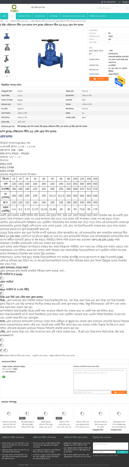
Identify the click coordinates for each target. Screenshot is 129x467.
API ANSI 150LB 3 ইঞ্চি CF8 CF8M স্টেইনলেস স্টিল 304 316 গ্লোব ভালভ (27, 424)
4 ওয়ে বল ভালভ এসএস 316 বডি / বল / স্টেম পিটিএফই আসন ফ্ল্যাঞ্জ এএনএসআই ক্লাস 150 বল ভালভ (15, 457)
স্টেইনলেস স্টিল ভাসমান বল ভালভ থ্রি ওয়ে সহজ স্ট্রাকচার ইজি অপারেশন (15, 451)
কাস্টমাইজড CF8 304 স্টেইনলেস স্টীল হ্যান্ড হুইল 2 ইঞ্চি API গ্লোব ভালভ (9, 424)
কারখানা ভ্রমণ (40, 16)
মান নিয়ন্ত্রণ (54, 16)
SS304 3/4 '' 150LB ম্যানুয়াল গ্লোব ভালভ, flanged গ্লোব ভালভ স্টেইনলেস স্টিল (77, 444)
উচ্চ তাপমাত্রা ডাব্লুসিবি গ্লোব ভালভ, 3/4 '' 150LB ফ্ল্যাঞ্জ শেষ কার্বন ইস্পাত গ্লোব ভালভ (77, 456)
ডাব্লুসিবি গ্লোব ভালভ (39, 356)
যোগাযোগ (100, 79)
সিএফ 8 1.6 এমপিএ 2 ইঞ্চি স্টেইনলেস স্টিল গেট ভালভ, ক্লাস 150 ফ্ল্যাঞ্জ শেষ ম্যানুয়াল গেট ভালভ (46, 445)
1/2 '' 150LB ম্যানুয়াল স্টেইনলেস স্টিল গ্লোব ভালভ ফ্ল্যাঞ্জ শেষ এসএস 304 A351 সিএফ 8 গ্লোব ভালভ (77, 450)
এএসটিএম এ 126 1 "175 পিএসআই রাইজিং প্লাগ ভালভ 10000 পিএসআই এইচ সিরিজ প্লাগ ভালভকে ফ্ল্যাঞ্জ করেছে (47, 457)
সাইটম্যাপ (102, 456)
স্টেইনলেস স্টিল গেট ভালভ (44, 437)
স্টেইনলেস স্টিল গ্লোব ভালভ (19, 21)
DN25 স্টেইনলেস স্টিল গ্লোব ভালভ (17, 356)
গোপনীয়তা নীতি (23, 465)
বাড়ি (4, 16)
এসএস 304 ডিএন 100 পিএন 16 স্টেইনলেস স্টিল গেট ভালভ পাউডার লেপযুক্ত (46, 451)
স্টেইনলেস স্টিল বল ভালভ (13, 437)
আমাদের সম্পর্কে (24, 16)
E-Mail (95, 456)
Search (127, 8)
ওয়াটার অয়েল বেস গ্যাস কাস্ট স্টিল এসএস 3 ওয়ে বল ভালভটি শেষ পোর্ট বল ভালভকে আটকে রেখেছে (15, 445)
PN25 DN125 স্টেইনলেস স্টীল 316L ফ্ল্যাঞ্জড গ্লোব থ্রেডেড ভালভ (46, 424)
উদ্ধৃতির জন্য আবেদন (98, 16)
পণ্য (12, 16)
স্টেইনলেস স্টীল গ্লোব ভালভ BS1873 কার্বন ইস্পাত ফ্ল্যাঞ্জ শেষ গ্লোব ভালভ (82, 424)
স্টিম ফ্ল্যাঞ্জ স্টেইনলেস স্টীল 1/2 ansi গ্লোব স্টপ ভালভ (100, 424)
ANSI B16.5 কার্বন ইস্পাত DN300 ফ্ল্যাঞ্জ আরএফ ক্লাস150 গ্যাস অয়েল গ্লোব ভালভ (119, 424)
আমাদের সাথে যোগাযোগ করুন (74, 16)
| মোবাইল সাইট (112, 456)
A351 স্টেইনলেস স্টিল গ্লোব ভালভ (62, 356)
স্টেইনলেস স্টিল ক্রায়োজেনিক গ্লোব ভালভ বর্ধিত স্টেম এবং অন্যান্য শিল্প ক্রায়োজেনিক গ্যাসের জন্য (64, 424)
